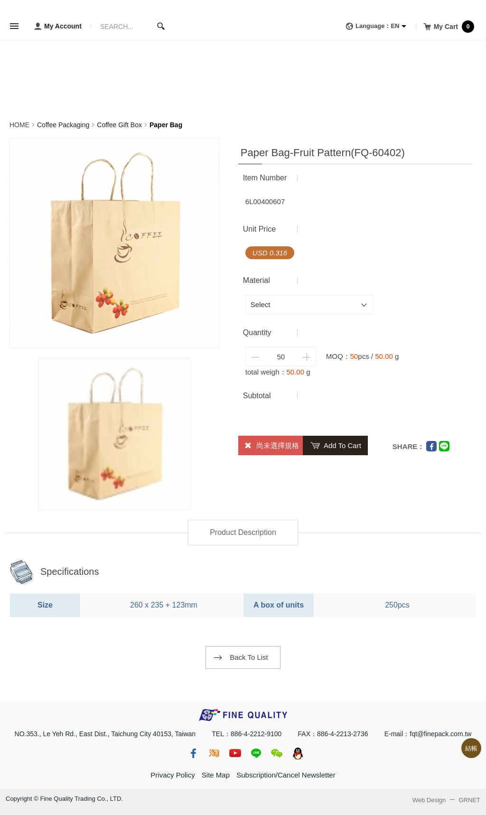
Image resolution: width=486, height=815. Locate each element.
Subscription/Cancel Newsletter (285, 775)
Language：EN (370, 26)
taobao (214, 753)
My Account (56, 26)
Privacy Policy (172, 775)
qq (297, 753)
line (255, 753)
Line (444, 446)
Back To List (249, 657)
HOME (19, 125)
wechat (276, 753)
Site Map (216, 775)
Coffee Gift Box (119, 125)
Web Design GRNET (446, 800)
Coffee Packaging (63, 125)
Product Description (243, 532)
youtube (234, 753)
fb (193, 753)
